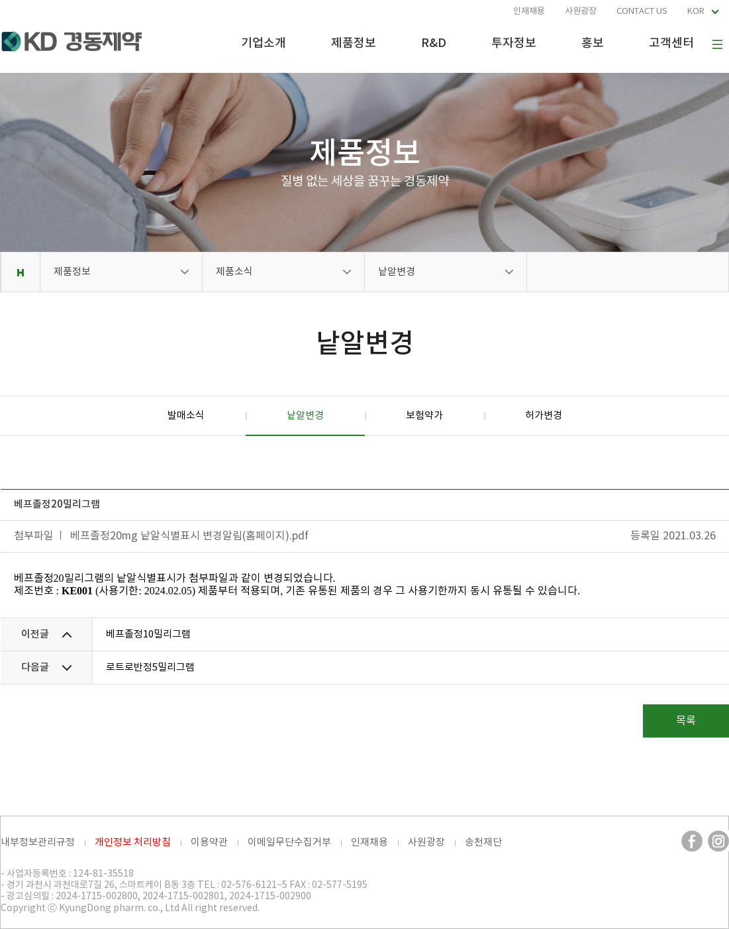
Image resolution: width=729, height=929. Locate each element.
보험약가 (424, 415)
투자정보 (513, 43)
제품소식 (234, 272)
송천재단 (483, 842)
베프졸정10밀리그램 (148, 634)
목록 (686, 721)
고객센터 (671, 43)
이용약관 (209, 842)
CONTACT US (641, 12)
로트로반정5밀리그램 (150, 667)
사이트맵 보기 (717, 44)
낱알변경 (396, 272)
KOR (696, 12)
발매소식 (186, 415)
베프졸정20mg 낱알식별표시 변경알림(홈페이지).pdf (189, 536)
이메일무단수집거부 (289, 842)
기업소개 (263, 43)
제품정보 (353, 43)
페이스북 (692, 840)
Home (20, 272)
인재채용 (529, 12)
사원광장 (581, 12)
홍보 (592, 43)
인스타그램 (718, 840)
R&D (433, 43)
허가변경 (543, 415)
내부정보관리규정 (38, 842)
